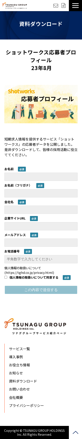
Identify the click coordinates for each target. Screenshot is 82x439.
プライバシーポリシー (26, 405)
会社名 (9, 202)
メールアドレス (15, 235)
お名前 (9, 169)
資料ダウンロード (64, 5)
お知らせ (16, 373)
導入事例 (16, 356)
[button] (75, 5)
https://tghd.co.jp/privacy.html (29, 272)
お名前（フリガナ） (18, 185)
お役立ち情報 (19, 364)
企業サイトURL (15, 218)
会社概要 (16, 397)
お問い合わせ (56, 5)
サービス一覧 (19, 348)
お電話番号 (12, 251)
